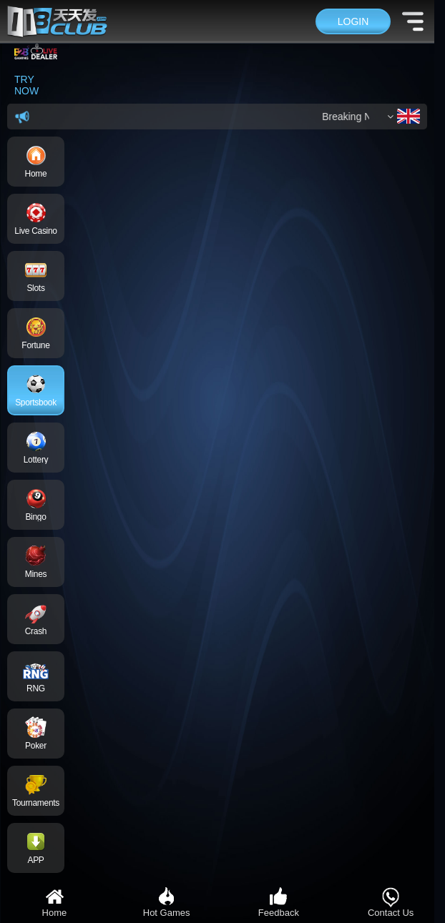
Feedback (278, 902)
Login (353, 21)
